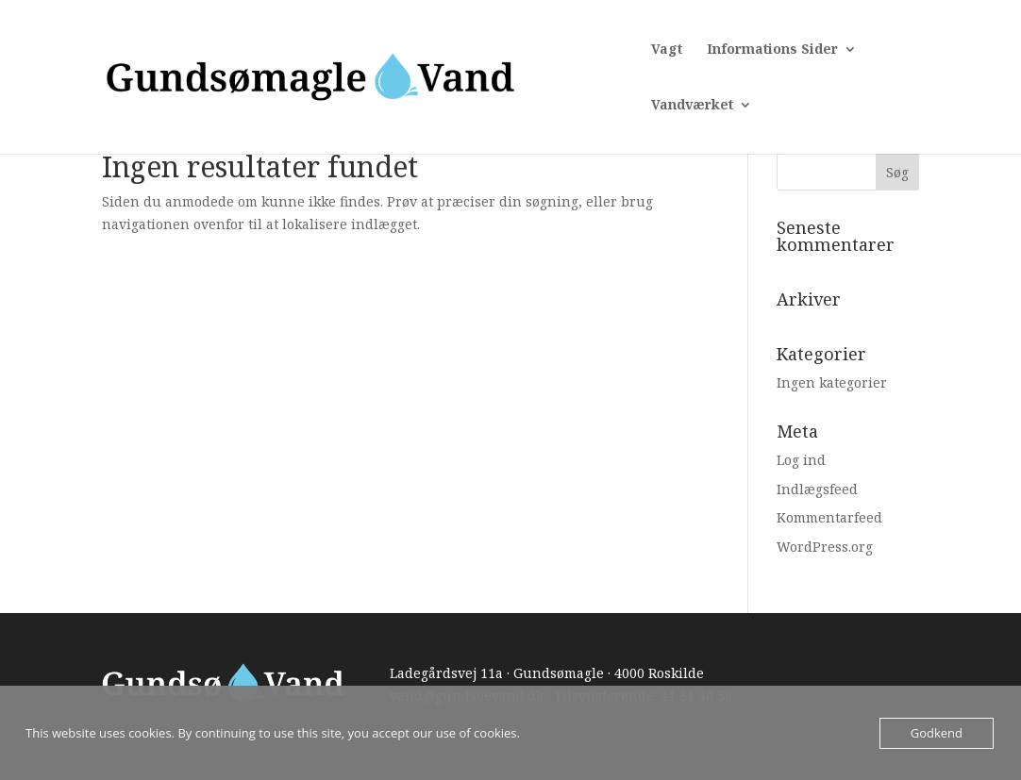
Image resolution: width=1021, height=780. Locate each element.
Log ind (801, 460)
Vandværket (692, 105)
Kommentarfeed (829, 517)
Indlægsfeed (817, 489)
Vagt (666, 50)
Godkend (936, 732)
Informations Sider (772, 50)
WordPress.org (825, 547)
